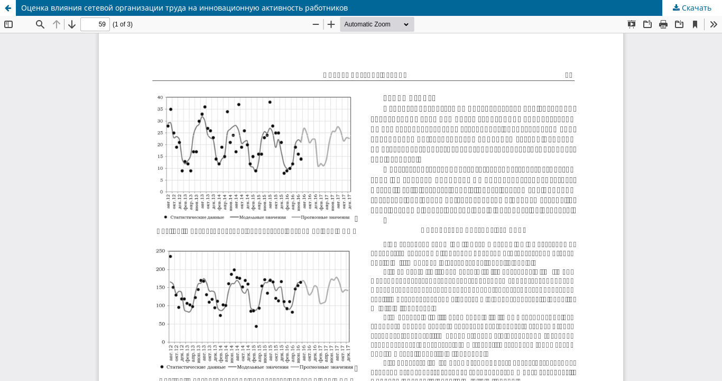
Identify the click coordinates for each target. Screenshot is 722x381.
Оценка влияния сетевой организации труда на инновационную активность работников (184, 8)
